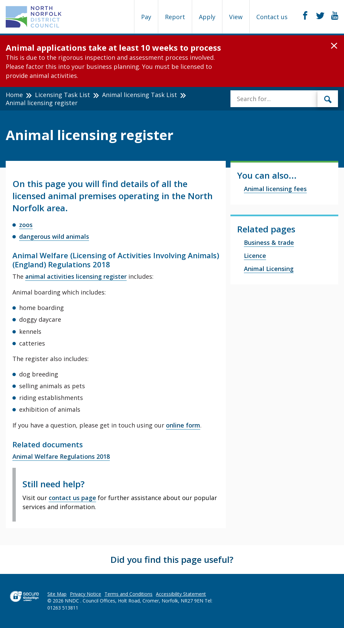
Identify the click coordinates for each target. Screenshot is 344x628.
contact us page (72, 498)
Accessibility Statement (181, 594)
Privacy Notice (85, 594)
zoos (26, 225)
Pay (146, 17)
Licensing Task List (62, 95)
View (236, 17)
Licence (255, 256)
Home (14, 95)
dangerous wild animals (54, 236)
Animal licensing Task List (139, 95)
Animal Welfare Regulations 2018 (61, 456)
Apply (207, 17)
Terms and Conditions (128, 594)
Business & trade (269, 242)
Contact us (272, 17)
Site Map (57, 594)
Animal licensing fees (275, 189)
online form (183, 425)
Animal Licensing (269, 269)
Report (175, 17)
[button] (334, 46)
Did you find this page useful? (172, 559)
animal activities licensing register (76, 276)
